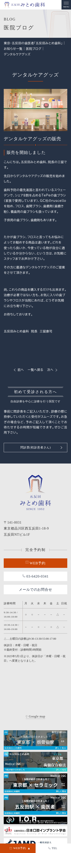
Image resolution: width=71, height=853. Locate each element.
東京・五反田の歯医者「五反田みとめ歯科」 (33, 43)
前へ (19, 369)
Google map (35, 716)
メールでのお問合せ (35, 589)
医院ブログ (34, 48)
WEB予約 (35, 563)
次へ (52, 369)
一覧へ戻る (35, 369)
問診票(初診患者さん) (41, 447)
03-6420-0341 (35, 576)
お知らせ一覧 (13, 48)
